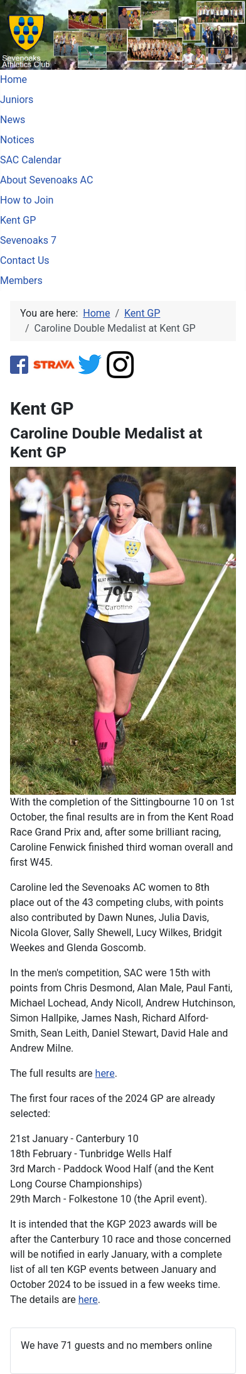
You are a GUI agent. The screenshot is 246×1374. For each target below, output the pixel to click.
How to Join (26, 200)
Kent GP (18, 220)
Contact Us (25, 260)
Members (21, 280)
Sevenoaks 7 (28, 240)
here (105, 1073)
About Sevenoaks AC (46, 180)
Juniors (16, 100)
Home (13, 79)
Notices (17, 140)
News (12, 120)
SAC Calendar (31, 160)
